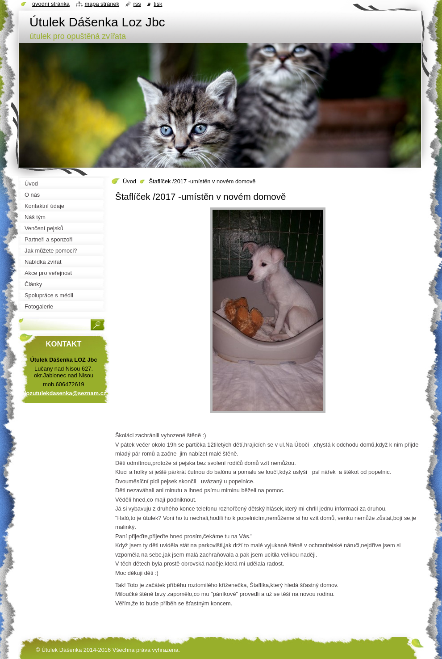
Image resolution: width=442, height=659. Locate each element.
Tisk (158, 3)
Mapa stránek (102, 3)
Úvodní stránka (51, 3)
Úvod (129, 181)
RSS (137, 3)
